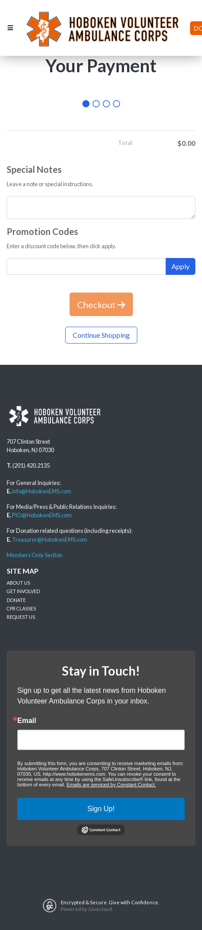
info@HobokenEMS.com (41, 491)
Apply (180, 266)
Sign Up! (100, 809)
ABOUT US (18, 583)
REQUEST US (21, 617)
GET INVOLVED (23, 591)
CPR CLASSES (21, 608)
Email (26, 720)
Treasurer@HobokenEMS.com (49, 539)
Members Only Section (34, 555)
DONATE (16, 600)
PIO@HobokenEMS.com (42, 515)
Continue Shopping (101, 335)
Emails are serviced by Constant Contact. (111, 784)
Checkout (101, 304)
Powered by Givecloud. (87, 909)
